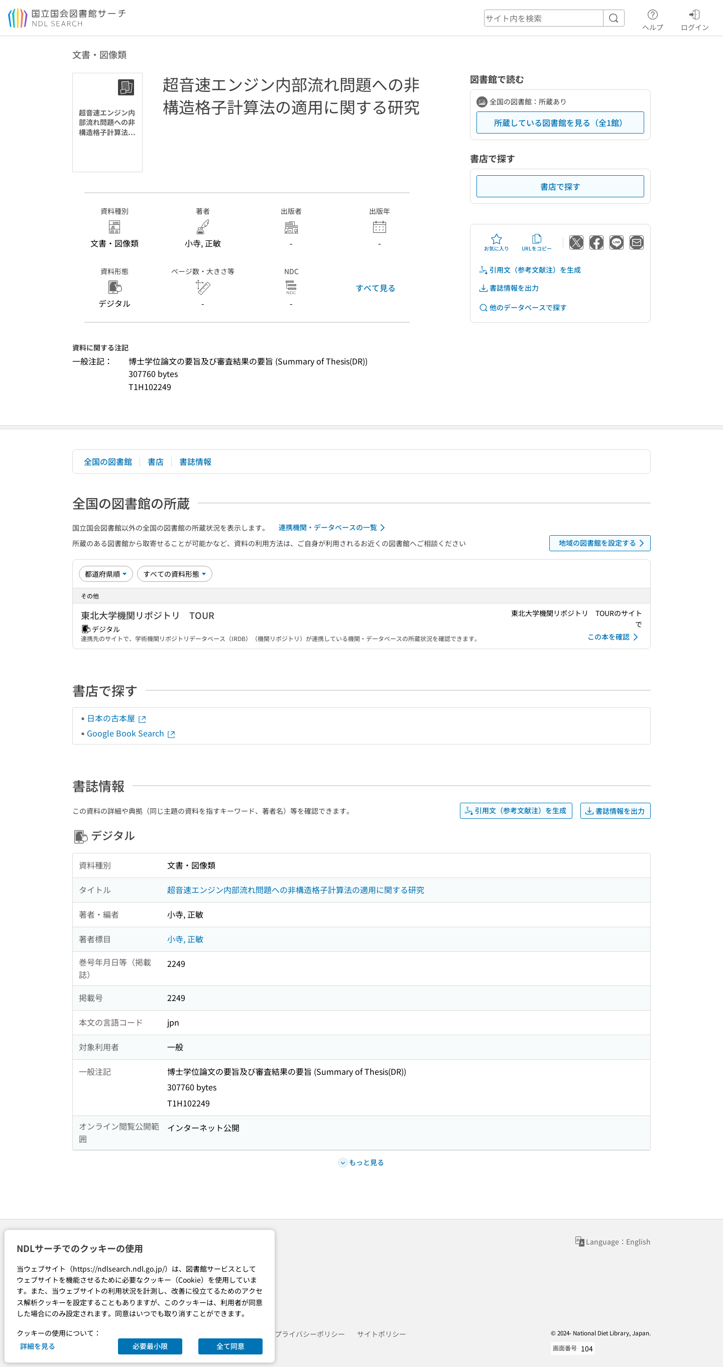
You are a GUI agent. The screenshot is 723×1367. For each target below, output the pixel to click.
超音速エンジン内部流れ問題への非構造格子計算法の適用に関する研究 (295, 890)
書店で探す (560, 186)
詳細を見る (37, 1346)
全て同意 (230, 1346)
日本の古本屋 (117, 718)
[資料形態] (174, 574)
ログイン (695, 19)
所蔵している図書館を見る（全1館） (560, 122)
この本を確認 (614, 637)
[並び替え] (106, 574)
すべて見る (375, 288)
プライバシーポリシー (310, 1334)
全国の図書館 (108, 461)
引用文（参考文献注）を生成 (529, 270)
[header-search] (554, 18)
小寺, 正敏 (185, 939)
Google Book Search (131, 733)
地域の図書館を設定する (603, 543)
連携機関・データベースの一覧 (334, 528)
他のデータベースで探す (522, 307)
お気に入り (496, 242)
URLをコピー (537, 242)
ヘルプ (652, 19)
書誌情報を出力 (508, 288)
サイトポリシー (381, 1334)
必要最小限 (150, 1346)
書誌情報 (195, 461)
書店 (156, 461)
